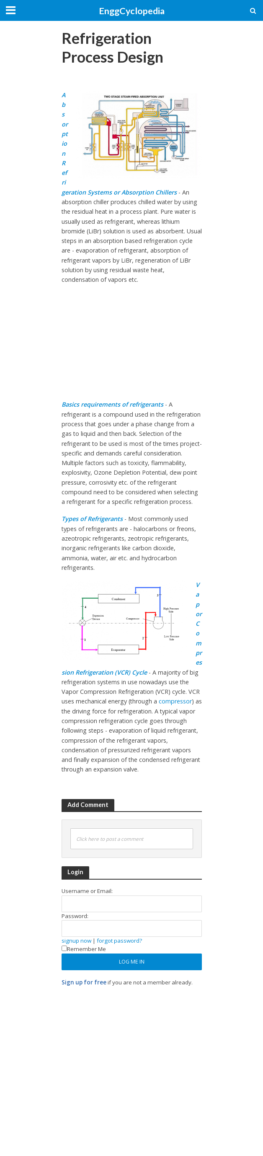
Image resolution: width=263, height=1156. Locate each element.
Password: (75, 916)
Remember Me (84, 949)
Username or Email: (87, 891)
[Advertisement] (160, 81)
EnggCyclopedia (132, 10)
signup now (76, 940)
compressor (175, 701)
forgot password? (119, 940)
